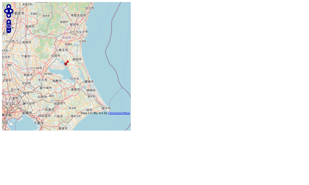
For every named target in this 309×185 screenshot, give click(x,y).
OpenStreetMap (119, 113)
